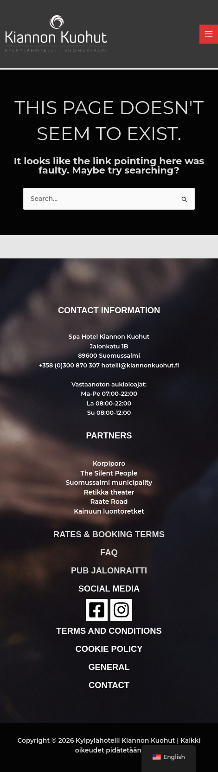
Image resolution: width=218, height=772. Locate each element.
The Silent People (109, 473)
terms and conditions (108, 631)
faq (108, 552)
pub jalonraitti (109, 570)
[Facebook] (97, 610)
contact (109, 685)
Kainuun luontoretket (109, 511)
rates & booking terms (109, 534)
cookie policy (109, 649)
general (108, 667)
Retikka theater (108, 492)
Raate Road (109, 501)
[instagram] (121, 610)
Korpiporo (109, 463)
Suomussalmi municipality (109, 482)
